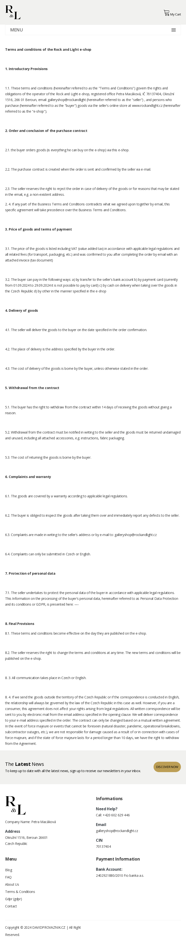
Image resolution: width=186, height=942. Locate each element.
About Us (12, 884)
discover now (167, 767)
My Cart (172, 12)
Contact (11, 906)
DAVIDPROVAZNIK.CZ (48, 927)
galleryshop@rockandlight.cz (136, 534)
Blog (8, 870)
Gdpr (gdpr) (13, 899)
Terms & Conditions (20, 891)
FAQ (8, 877)
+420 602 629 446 (116, 815)
